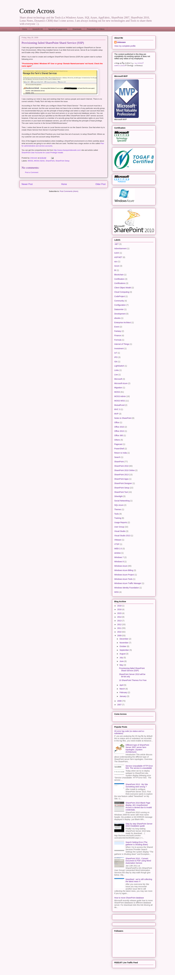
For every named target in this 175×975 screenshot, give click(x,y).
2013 (119, 621)
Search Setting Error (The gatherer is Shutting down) (137, 843)
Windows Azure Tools (123, 579)
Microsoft (118, 379)
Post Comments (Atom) (69, 191)
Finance (117, 335)
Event (116, 327)
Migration (118, 387)
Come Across (37, 10)
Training (117, 518)
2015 (119, 613)
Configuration (120, 305)
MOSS (30, 161)
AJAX (116, 253)
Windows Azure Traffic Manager (127, 583)
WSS (116, 592)
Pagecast (118, 444)
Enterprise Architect (122, 322)
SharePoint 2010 (121, 466)
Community (119, 301)
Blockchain (119, 275)
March (122, 689)
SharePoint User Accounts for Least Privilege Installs (42, 153)
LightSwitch (119, 366)
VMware (117, 540)
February (123, 692)
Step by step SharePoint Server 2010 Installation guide (139, 825)
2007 (119, 705)
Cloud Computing (121, 292)
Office (116, 422)
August (122, 654)
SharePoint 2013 (121, 474)
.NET (116, 244)
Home (24, 29)
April (121, 685)
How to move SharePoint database (129, 898)
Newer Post (27, 184)
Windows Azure (120, 566)
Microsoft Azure (120, 383)
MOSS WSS (119, 401)
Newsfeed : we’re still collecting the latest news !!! (139, 880)
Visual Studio (119, 531)
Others (117, 440)
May (121, 665)
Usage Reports (120, 522)
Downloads (77, 29)
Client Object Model (122, 288)
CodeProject (119, 296)
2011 (119, 628)
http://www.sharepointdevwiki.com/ (67, 150)
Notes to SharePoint (122, 418)
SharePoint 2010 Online (124, 470)
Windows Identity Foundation (126, 588)
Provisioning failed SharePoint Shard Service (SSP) (132, 669)
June (121, 661)
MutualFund (119, 405)
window (117, 553)
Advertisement (120, 248)
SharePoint (50, 161)
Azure (116, 266)
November (124, 643)
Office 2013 (119, 431)
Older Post (100, 184)
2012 (119, 624)
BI (115, 270)
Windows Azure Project (124, 575)
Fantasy (117, 331)
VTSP (116, 544)
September (124, 650)
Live (116, 375)
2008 (119, 701)
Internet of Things (121, 344)
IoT (115, 353)
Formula (117, 340)
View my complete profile (124, 46)
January (123, 696)
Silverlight (118, 496)
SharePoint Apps (121, 479)
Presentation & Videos (95, 29)
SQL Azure (118, 505)
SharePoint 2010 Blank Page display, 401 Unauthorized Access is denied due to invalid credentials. (139, 806)
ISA (115, 362)
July (121, 657)
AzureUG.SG (37, 29)
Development (120, 314)
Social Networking (122, 501)
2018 (119, 606)
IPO (116, 357)
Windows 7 (119, 557)
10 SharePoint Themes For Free (133, 680)
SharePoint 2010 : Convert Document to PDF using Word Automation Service (138, 860)
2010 (119, 632)
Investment (119, 348)
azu (115, 261)
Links (116, 370)
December (124, 639)
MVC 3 (117, 409)
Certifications (119, 283)
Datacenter (119, 309)
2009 (119, 635)
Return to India (120, 453)
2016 (119, 609)
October (123, 646)
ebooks (117, 318)
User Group (119, 527)
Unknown (121, 42)
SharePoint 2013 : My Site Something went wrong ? (137, 785)
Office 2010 (119, 427)
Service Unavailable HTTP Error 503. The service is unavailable (139, 767)
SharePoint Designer (123, 483)
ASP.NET (118, 257)
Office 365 (118, 435)
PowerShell (119, 448)
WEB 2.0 (118, 548)
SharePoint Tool (121, 492)
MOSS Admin (39, 161)
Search (117, 457)
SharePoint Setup (62, 161)
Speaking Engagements (57, 29)
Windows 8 (119, 561)
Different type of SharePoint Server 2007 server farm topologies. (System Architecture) (137, 748)
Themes (117, 509)
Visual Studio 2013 (122, 535)
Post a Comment (31, 172)
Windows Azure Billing (123, 570)
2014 (119, 617)
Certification (119, 279)
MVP (116, 414)
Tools (116, 514)
